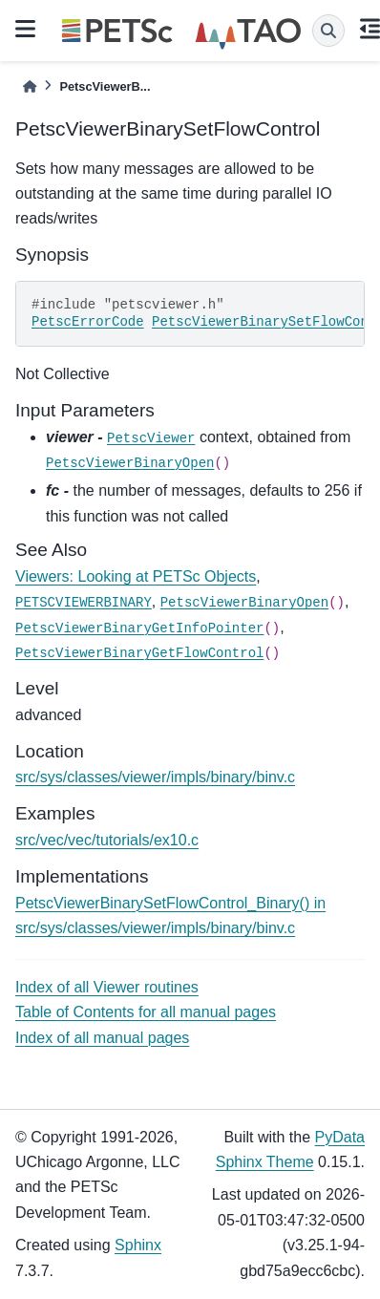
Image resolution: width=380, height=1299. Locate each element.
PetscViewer (151, 438)
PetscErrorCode (88, 322)
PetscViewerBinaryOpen (130, 463)
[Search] (328, 30)
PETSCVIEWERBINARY (83, 602)
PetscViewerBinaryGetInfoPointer (139, 628)
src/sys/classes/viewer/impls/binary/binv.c (155, 777)
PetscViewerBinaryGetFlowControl (139, 653)
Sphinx (138, 1245)
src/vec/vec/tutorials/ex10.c (107, 840)
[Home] (29, 86)
